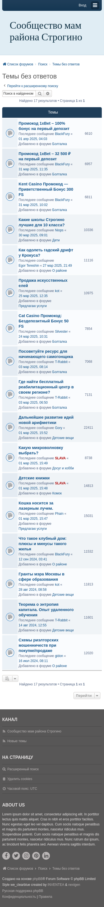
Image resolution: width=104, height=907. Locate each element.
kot (57, 291)
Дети (56, 240)
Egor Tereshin (29, 266)
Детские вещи (63, 438)
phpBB (38, 879)
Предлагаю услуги (33, 306)
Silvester (61, 332)
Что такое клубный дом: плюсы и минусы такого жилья (43, 543)
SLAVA (60, 458)
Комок (57, 493)
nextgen (74, 885)
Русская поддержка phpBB (22, 891)
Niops (59, 230)
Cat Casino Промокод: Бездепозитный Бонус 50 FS (44, 321)
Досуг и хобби (63, 468)
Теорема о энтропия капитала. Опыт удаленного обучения (46, 609)
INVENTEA (55, 885)
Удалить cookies (19, 779)
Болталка (59, 144)
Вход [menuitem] (82, 5)
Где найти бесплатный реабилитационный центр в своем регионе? (46, 386)
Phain (59, 514)
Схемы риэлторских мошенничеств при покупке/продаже (39, 645)
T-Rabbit (61, 362)
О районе (59, 271)
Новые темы (16, 741)
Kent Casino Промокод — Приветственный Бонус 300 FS (46, 189)
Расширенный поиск (23, 769)
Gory (58, 428)
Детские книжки (34, 478)
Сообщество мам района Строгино (46, 31)
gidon (59, 656)
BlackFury (62, 134)
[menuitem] (19, 897)
